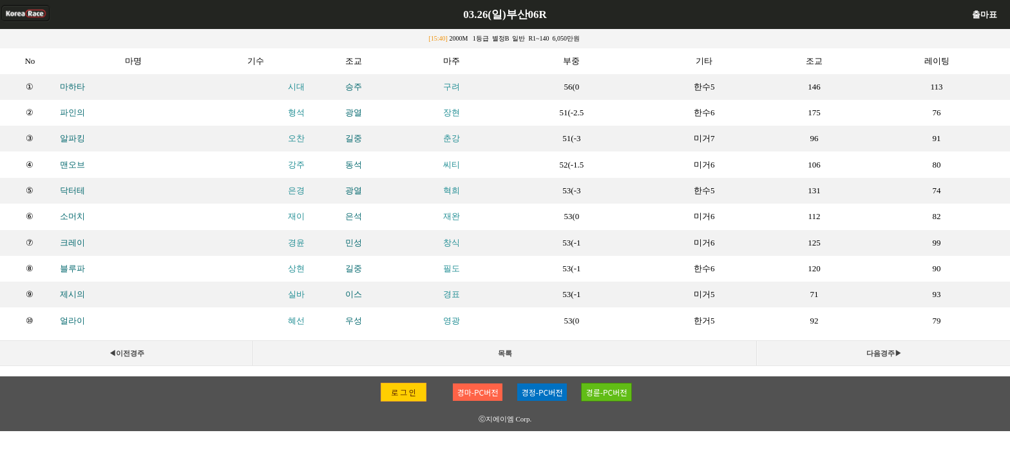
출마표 (984, 14)
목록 (505, 353)
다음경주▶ (884, 353)
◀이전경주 (126, 353)
